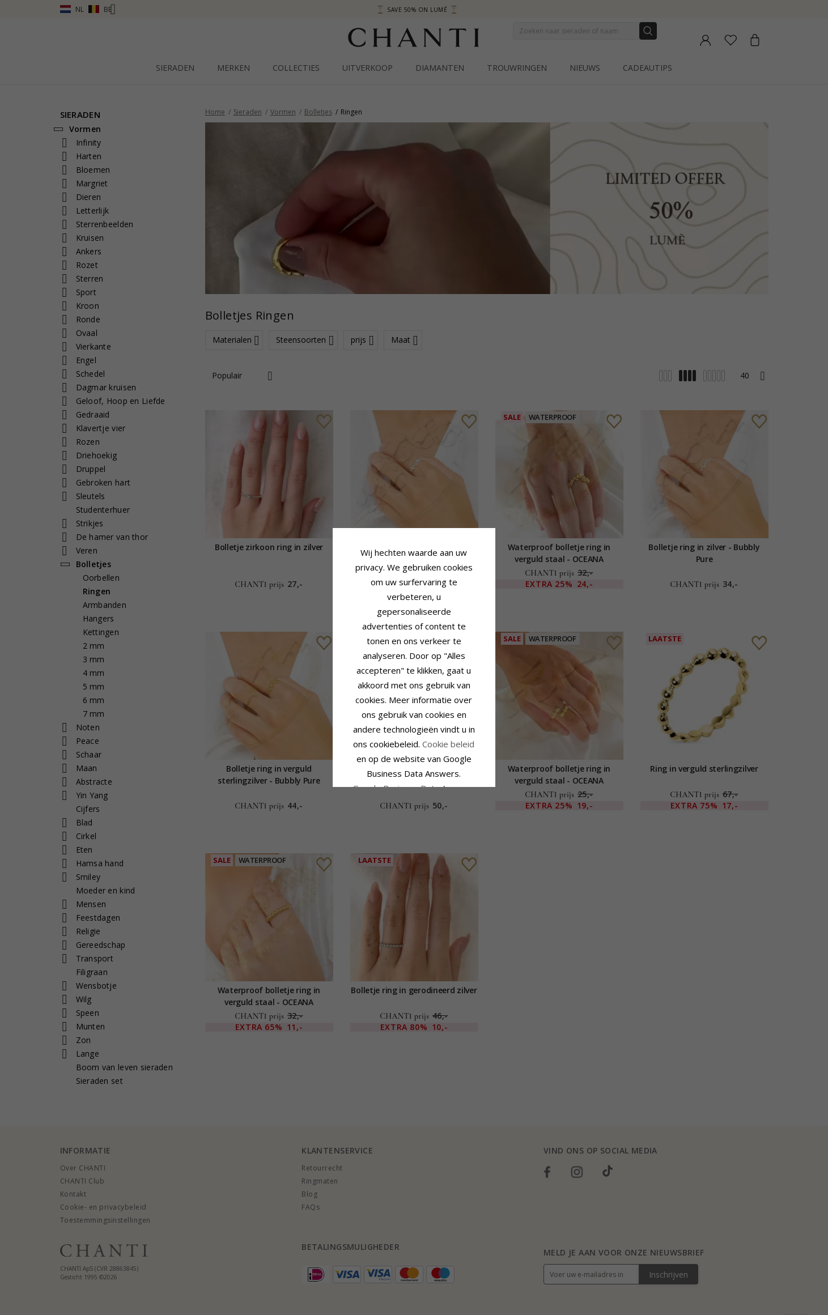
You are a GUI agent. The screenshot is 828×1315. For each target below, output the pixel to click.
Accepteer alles (414, 725)
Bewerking (464, 750)
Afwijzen (363, 750)
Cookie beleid (439, 668)
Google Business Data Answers (414, 698)
